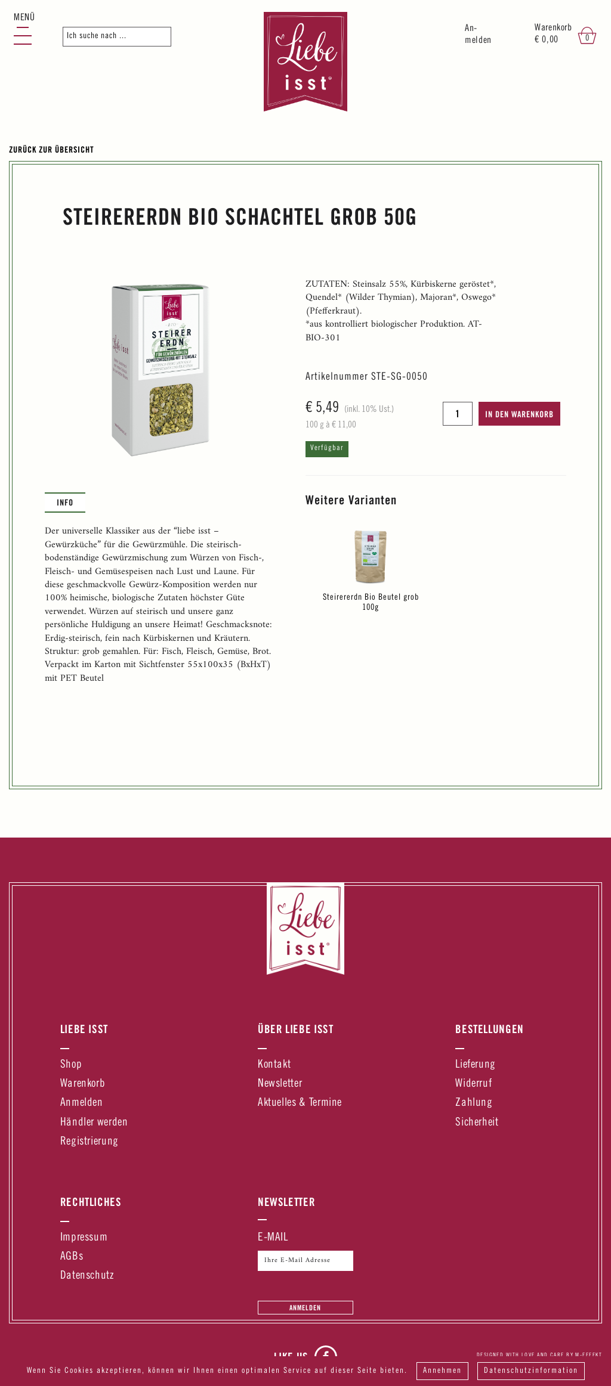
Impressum (84, 1238)
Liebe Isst (84, 1029)
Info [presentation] (65, 502)
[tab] (65, 502)
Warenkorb (83, 1084)
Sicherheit (476, 1122)
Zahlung (473, 1103)
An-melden (478, 34)
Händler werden (94, 1122)
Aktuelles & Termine (300, 1103)
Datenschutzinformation (531, 1371)
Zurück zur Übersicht (51, 149)
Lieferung (475, 1065)
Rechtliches (91, 1202)
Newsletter (280, 1084)
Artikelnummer (337, 377)
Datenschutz (87, 1276)
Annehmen (442, 1371)
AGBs (72, 1257)
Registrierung (89, 1142)
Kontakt (274, 1065)
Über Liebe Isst (296, 1029)
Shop (71, 1065)
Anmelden (81, 1103)
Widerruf (473, 1084)
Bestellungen (489, 1029)
